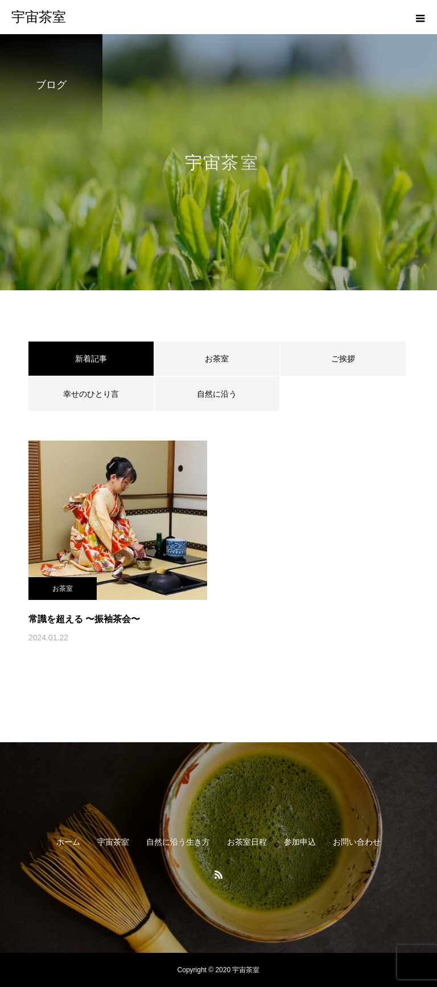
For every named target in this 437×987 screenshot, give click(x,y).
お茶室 (217, 358)
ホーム (68, 841)
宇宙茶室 (113, 841)
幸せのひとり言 (91, 393)
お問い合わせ (357, 841)
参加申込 (300, 841)
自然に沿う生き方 (178, 841)
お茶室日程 (247, 841)
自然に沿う (217, 393)
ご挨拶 (343, 358)
